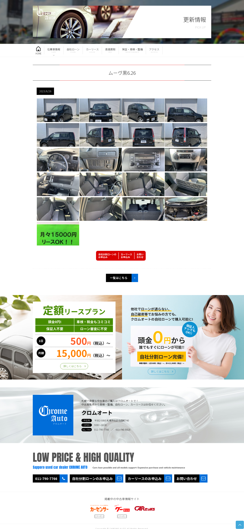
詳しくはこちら (72, 366)
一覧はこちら (119, 278)
